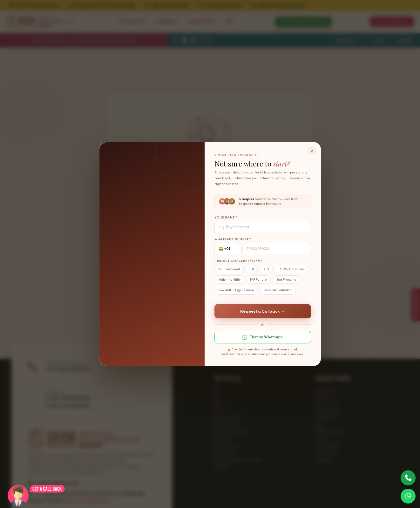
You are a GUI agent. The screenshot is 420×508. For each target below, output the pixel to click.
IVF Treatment (229, 269)
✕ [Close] (312, 150)
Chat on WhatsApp (262, 337)
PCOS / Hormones (292, 269)
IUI (251, 269)
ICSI (266, 269)
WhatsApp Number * (233, 239)
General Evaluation (278, 290)
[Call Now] (408, 477)
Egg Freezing (286, 279)
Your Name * (225, 217)
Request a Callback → (262, 311)
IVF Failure (258, 279)
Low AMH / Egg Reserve (236, 290)
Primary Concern (237, 261)
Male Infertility (229, 279)
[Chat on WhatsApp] (408, 496)
